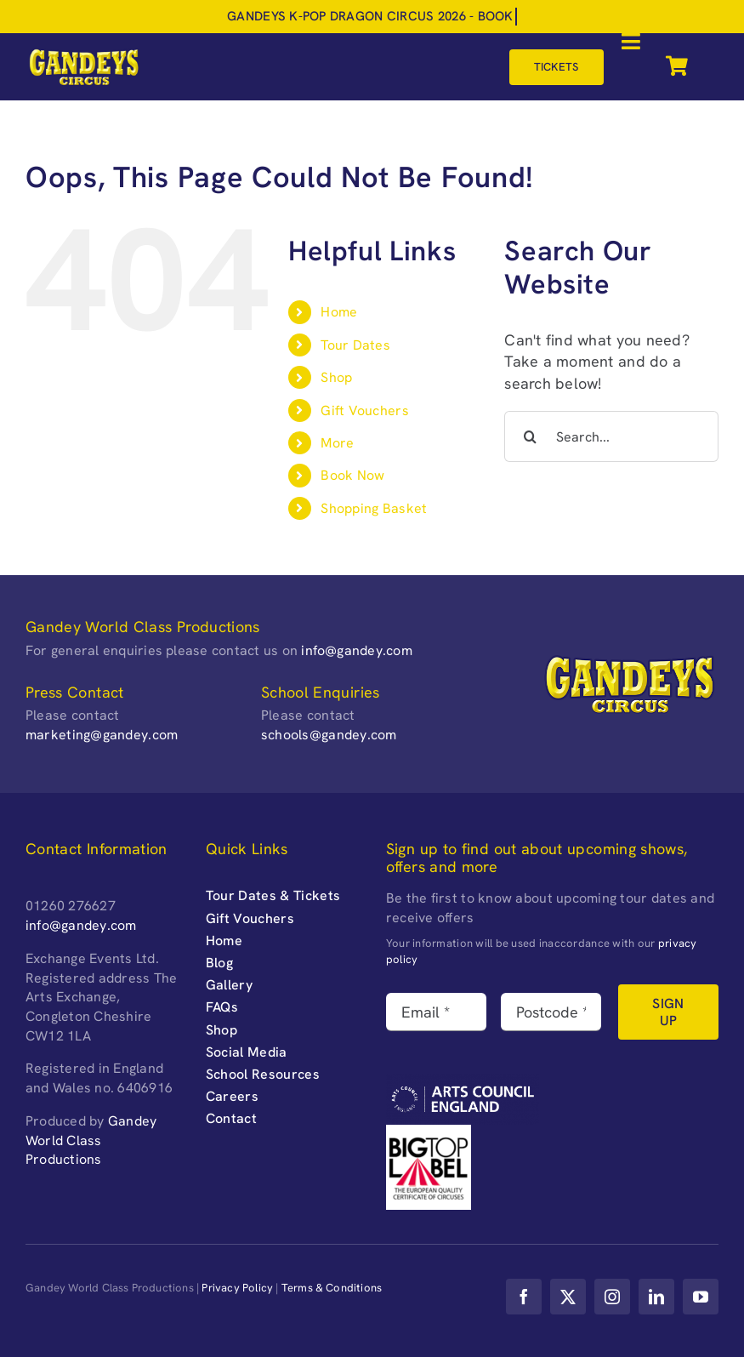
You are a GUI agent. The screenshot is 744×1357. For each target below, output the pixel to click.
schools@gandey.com (329, 735)
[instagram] (612, 1296)
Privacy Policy (237, 1287)
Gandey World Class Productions (91, 1140)
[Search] (529, 436)
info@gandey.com (356, 650)
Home (339, 312)
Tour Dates (355, 345)
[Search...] (611, 436)
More (337, 443)
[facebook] (524, 1296)
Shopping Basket (374, 508)
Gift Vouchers (365, 410)
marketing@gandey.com (102, 735)
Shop (336, 377)
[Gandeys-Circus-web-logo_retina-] (84, 54)
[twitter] (568, 1296)
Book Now (352, 475)
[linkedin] (656, 1296)
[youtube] (700, 1296)
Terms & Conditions (332, 1287)
